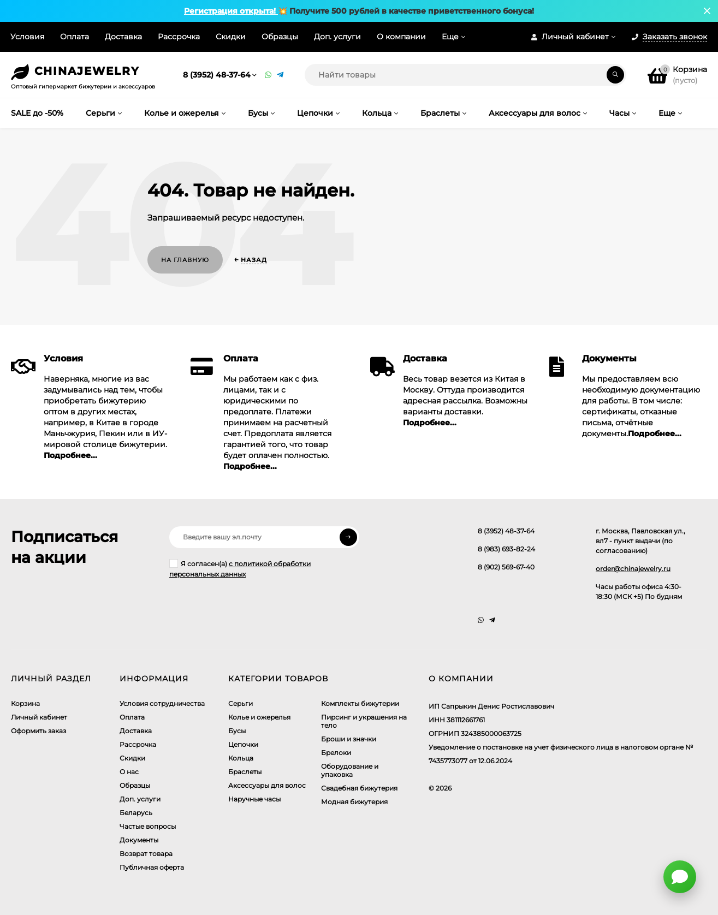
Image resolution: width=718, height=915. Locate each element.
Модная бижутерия (354, 802)
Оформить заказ (38, 731)
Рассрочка (179, 36)
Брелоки (336, 752)
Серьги (240, 703)
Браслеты (245, 772)
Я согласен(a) (240, 568)
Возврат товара (146, 853)
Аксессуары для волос (267, 785)
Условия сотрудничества (162, 703)
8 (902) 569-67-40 (506, 567)
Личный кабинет (39, 717)
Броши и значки (348, 739)
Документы (139, 840)
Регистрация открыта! (231, 11)
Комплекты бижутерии (360, 703)
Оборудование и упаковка (349, 770)
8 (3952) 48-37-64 (217, 75)
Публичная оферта (152, 867)
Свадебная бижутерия (359, 788)
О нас (129, 772)
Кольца (240, 758)
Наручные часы (254, 799)
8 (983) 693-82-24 (506, 549)
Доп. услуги (337, 36)
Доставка (123, 36)
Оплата (74, 36)
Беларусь (136, 813)
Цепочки (243, 744)
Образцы (280, 36)
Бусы (237, 731)
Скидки (231, 36)
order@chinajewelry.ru (633, 569)
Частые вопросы (148, 826)
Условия (27, 36)
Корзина (25, 703)
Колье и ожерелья (259, 717)
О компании (401, 36)
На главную (185, 260)
